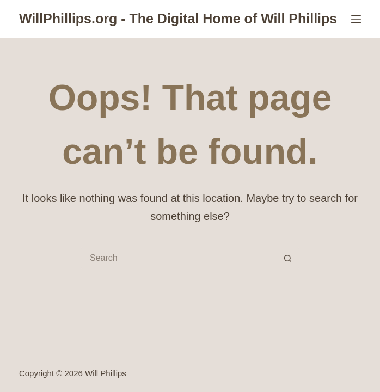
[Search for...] (179, 258)
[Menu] (356, 19)
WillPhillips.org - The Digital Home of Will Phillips (178, 18)
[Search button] (288, 258)
